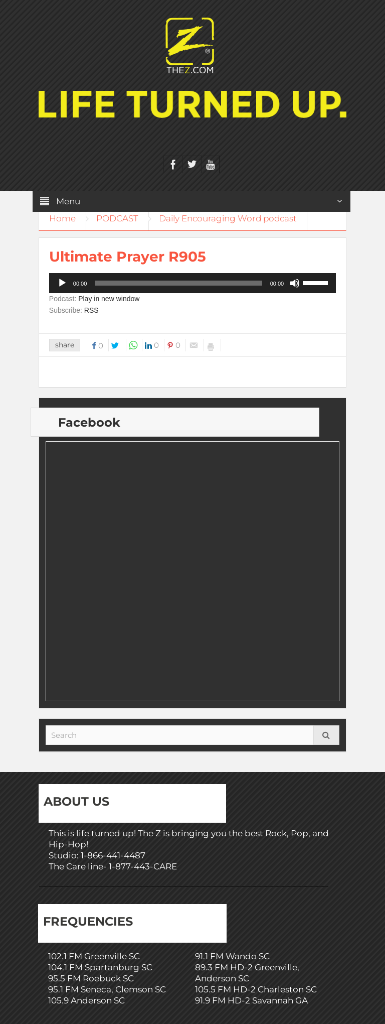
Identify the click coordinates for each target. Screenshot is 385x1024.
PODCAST (117, 218)
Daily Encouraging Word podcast (228, 218)
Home (62, 218)
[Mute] (295, 283)
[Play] (62, 283)
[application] (192, 283)
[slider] (178, 283)
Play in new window (108, 299)
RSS (91, 310)
